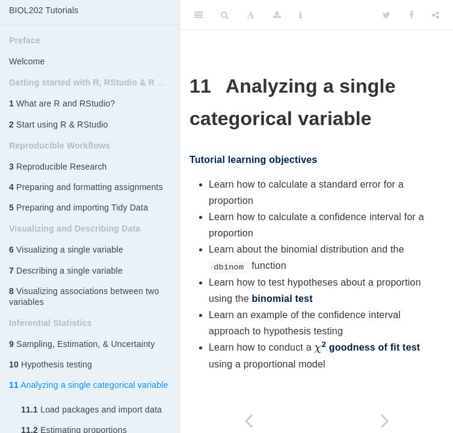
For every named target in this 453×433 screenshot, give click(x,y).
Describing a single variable (66, 270)
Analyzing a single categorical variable (88, 385)
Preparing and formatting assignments (86, 187)
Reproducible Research (58, 166)
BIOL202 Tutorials (43, 10)
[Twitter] (386, 15)
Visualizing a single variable (66, 249)
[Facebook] (411, 15)
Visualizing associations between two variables (84, 296)
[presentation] (317, 349)
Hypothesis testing (50, 364)
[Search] (225, 15)
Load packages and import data (91, 409)
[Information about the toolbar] (300, 15)
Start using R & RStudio (58, 124)
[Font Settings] (250, 15)
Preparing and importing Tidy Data (78, 207)
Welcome (27, 61)
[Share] (435, 15)
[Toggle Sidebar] (198, 15)
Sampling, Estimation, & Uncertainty (82, 344)
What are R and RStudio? (62, 103)
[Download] (277, 15)
